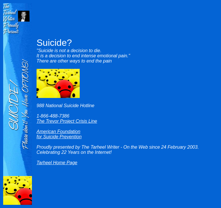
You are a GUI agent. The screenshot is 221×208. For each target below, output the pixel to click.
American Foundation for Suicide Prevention (59, 134)
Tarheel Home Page (57, 162)
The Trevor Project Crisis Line (67, 121)
